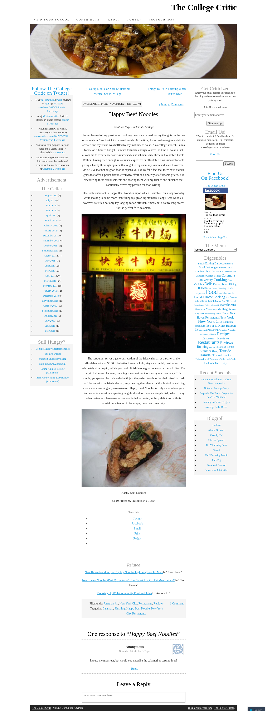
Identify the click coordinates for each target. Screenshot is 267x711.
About (114, 19)
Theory (215, 351)
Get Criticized (215, 88)
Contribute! (88, 19)
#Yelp (59, 99)
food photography (226, 293)
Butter (222, 268)
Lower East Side (222, 301)
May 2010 (50, 330)
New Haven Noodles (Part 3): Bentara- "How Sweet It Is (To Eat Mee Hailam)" (128, 580)
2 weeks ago (59, 152)
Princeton (222, 330)
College (217, 276)
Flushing (120, 608)
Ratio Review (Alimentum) (52, 363)
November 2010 (50, 300)
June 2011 (50, 265)
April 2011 (50, 275)
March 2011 (50, 280)
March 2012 (51, 220)
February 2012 (51, 225)
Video (223, 359)
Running (202, 346)
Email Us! (215, 154)
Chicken (199, 271)
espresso (200, 293)
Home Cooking (215, 297)
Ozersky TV (216, 435)
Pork (215, 330)
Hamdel (199, 297)
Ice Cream (231, 297)
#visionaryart (46, 139)
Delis (208, 284)
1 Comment (177, 603)
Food (211, 291)
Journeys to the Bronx (216, 407)
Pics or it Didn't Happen (220, 325)
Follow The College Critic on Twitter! (52, 91)
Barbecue (220, 263)
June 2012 (51, 205)
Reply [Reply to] (134, 668)
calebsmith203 (47, 99)
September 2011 (50, 250)
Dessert (217, 284)
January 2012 (50, 230)
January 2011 (50, 290)
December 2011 (51, 235)
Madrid (215, 305)
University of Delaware (207, 359)
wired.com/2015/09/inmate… (53, 107)
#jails (47, 103)
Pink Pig (216, 460)
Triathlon (226, 355)
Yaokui (216, 450)
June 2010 (50, 325)
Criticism (199, 284)
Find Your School (52, 19)
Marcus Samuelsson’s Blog (52, 358)
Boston (229, 264)
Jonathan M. (111, 603)
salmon (212, 347)
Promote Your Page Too (215, 237)
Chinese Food (230, 271)
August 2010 (50, 315)
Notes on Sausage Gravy (216, 388)
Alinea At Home (216, 430)
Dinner (207, 288)
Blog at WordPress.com (200, 707)
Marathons (200, 309)
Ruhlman (216, 425)
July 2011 (50, 260)
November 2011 (51, 240)
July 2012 (51, 200)
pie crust (203, 330)
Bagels (201, 263)
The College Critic (204, 7)
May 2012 (51, 210)
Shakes (219, 347)
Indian (198, 301)
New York (226, 317)
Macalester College (203, 305)
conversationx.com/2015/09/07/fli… (52, 136)
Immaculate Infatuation (216, 470)
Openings (200, 325)
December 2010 (51, 295)
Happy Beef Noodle (138, 608)
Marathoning (228, 305)
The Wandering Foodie (216, 455)
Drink (230, 288)
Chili (207, 271)
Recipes (223, 333)
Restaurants (145, 603)
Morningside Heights (218, 309)
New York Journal (216, 465)
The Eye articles (52, 353)
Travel (217, 355)
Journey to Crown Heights (216, 402)
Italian (204, 301)
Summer (205, 351)
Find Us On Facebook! (215, 176)
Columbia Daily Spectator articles (53, 348)
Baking (209, 263)
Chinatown (217, 271)
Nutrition (228, 321)
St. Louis (228, 346)
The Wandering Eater (216, 445)
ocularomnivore (97, 104)
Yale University (218, 362)
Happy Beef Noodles (133, 114)
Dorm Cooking (219, 288)
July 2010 (50, 320)
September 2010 (50, 310)
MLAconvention (51, 116)
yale (229, 359)
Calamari (107, 608)
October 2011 (50, 245)
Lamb (211, 300)
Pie (197, 329)
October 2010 (50, 305)
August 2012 (50, 195)
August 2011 (50, 255)
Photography (162, 19)
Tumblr (134, 19)
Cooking (220, 280)
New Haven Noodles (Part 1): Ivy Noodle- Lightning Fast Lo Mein (124, 572)
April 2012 (50, 215)
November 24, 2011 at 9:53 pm (134, 651)
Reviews (159, 603)
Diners (225, 284)
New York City (128, 603)
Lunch (233, 301)
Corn (229, 280)
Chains (228, 267)
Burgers (214, 267)
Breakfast (204, 267)
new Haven (222, 313)
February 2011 (50, 285)
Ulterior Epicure (216, 440)
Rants (213, 334)
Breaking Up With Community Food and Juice (124, 593)
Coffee (209, 275)
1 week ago (52, 111)
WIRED (57, 103)
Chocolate (201, 275)
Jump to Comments (171, 104)
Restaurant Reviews (215, 338)
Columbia (47, 168)
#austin (65, 119)
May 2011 (50, 270)
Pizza (210, 330)
